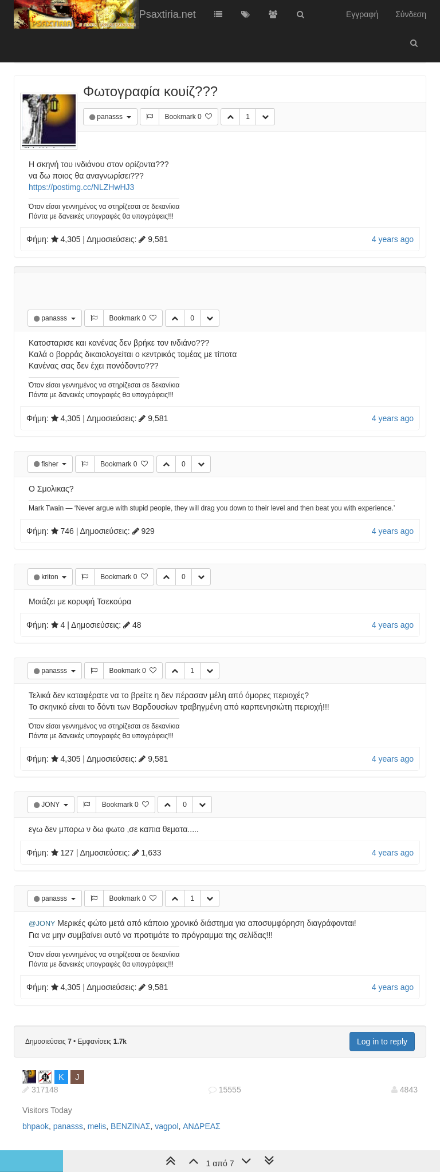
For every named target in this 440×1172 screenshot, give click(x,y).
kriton (50, 577)
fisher (50, 464)
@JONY (42, 924)
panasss (110, 117)
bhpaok (35, 1126)
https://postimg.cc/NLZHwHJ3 (81, 187)
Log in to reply (382, 1041)
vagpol (166, 1126)
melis (97, 1126)
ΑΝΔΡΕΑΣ (201, 1126)
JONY (51, 805)
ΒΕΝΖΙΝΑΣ (130, 1126)
